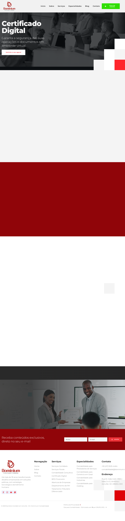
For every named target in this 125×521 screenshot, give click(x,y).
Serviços (61, 6)
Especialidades (75, 6)
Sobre (51, 6)
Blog (87, 6)
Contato (96, 6)
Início (43, 6)
